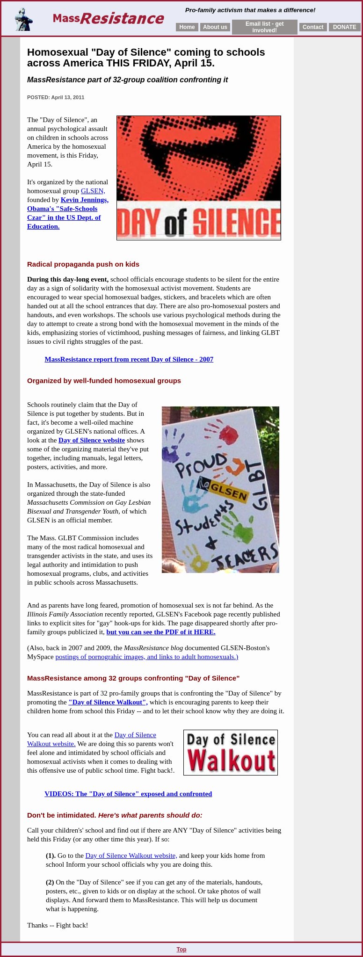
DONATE (344, 27)
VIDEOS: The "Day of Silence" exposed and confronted (128, 794)
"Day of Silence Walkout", (108, 702)
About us (215, 27)
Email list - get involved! (264, 27)
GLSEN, (93, 191)
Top (181, 949)
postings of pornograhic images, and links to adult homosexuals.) (146, 656)
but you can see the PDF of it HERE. (161, 632)
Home (187, 27)
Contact (313, 27)
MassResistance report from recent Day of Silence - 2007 (129, 359)
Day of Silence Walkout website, (131, 855)
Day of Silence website (91, 440)
